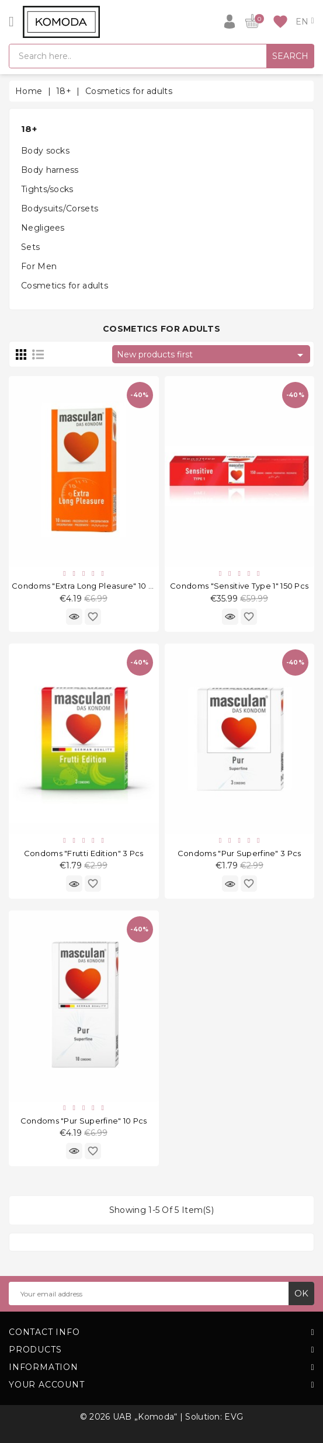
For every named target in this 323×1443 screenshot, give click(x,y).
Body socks (45, 150)
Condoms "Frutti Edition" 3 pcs (84, 853)
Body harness (50, 170)
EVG (233, 1416)
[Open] (11, 22)
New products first (212, 355)
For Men (39, 266)
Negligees (43, 227)
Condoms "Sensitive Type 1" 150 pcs (239, 585)
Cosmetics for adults (64, 285)
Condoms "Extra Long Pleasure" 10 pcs (87, 585)
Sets (30, 247)
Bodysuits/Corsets (59, 208)
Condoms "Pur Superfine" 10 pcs (83, 1120)
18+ (29, 128)
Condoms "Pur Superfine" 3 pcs (239, 853)
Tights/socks (47, 189)
